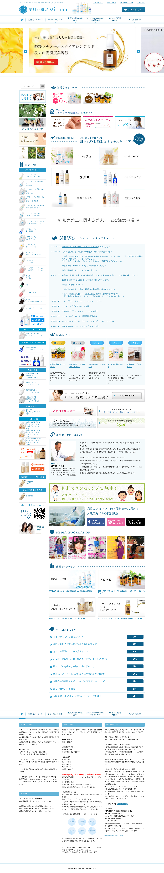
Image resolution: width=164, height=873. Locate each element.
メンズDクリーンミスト (30, 308)
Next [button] (138, 51)
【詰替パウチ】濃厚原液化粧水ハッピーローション (29, 399)
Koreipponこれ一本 (26, 483)
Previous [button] (25, 51)
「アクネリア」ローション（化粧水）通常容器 (31, 215)
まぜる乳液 (26, 496)
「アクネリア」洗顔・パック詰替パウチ (31, 191)
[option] (82, 50)
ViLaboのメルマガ (126, 3)
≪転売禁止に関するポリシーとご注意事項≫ (80, 247)
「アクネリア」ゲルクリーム (28, 238)
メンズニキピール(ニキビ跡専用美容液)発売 (79, 316)
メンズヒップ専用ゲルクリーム (31, 300)
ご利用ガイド (98, 3)
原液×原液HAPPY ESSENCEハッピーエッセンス (29, 375)
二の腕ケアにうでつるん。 (27, 261)
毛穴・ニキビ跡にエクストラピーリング (30, 254)
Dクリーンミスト (28, 293)
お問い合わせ (111, 3)
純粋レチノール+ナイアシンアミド (29, 383)
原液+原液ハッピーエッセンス (58, 365)
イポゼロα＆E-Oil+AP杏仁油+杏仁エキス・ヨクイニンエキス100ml (30, 441)
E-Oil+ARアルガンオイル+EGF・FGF (30, 412)
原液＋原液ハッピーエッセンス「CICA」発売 (80, 326)
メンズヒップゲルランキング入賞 (75, 306)
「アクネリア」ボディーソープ (28, 246)
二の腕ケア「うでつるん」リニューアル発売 (80, 311)
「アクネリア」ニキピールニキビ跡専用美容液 (31, 207)
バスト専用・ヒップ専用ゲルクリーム (77, 365)
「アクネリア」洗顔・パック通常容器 (31, 183)
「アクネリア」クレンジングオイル (29, 175)
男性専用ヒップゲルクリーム (134, 365)
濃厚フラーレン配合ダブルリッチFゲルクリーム (31, 335)
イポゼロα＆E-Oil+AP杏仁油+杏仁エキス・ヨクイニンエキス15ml (30, 433)
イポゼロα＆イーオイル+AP (97, 365)
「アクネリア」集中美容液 (28, 230)
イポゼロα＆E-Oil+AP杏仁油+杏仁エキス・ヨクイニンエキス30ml (30, 425)
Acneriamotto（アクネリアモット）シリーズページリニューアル (88, 321)
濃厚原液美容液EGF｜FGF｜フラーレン (31, 348)
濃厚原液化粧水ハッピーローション (29, 391)
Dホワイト (26, 285)
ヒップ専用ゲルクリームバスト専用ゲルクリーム (31, 269)
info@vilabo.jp (122, 804)
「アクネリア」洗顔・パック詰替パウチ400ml (31, 199)
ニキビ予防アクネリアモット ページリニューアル (82, 301)
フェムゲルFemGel (26, 277)
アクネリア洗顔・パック (115, 365)
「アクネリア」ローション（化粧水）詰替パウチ (31, 222)
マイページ (141, 3)
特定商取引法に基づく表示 (114, 836)
